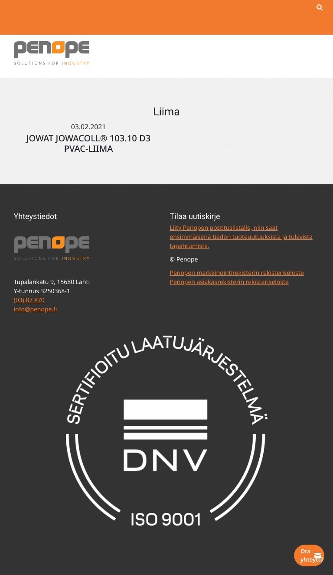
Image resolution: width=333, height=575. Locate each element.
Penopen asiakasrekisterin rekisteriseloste (229, 282)
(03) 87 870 (29, 300)
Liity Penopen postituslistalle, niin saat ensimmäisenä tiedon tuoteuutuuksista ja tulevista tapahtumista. (241, 237)
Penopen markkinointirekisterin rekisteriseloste (237, 273)
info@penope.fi (35, 309)
